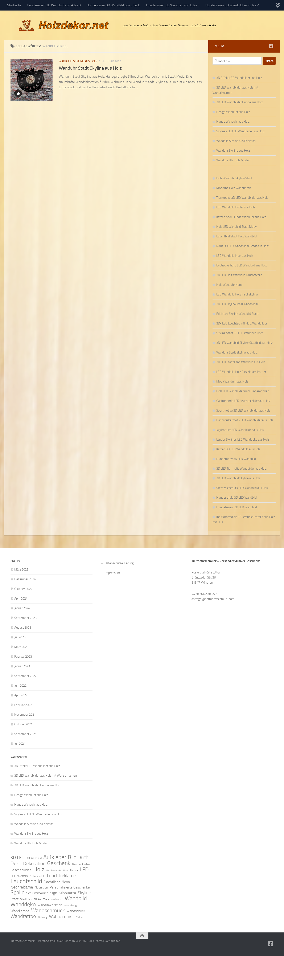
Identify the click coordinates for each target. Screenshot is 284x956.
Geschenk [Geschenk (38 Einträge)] (58, 863)
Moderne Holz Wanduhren (233, 188)
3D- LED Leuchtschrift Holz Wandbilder (241, 323)
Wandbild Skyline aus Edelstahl (236, 141)
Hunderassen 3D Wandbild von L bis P (232, 5)
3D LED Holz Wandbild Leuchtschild (239, 275)
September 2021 (25, 734)
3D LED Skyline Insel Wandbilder (237, 304)
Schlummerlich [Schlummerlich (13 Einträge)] (37, 893)
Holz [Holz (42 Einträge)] (38, 869)
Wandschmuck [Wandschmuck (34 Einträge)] (48, 910)
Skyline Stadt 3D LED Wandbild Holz (239, 333)
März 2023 (21, 647)
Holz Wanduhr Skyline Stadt (234, 178)
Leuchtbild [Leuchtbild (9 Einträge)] (39, 876)
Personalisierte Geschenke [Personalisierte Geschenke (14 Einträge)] (70, 887)
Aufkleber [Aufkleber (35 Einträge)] (54, 857)
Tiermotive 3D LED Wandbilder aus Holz (242, 198)
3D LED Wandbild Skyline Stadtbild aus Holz (244, 343)
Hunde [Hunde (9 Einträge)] (74, 870)
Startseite (14, 5)
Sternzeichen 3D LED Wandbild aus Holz (242, 488)
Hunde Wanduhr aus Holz (233, 121)
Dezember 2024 (25, 579)
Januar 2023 (22, 666)
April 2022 (21, 695)
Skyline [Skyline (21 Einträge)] (84, 892)
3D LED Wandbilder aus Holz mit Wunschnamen (45, 775)
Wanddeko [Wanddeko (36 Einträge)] (23, 904)
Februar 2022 (23, 705)
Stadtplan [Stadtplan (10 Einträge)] (26, 899)
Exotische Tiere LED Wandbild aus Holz (241, 265)
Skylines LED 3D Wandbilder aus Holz (240, 131)
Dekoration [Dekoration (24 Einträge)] (34, 863)
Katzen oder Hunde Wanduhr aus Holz (241, 217)
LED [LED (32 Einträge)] (84, 869)
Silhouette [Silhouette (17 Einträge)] (67, 893)
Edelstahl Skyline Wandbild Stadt (237, 314)
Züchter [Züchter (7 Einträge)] (79, 917)
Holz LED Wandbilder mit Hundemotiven (242, 391)
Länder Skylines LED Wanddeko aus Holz (242, 439)
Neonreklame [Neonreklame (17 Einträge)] (22, 887)
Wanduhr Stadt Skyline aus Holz (90, 68)
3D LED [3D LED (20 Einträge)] (18, 857)
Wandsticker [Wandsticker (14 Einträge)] (75, 911)
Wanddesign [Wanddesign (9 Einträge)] (71, 905)
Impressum (112, 573)
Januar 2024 (22, 608)
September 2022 (25, 676)
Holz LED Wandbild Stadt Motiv (236, 227)
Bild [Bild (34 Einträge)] (72, 857)
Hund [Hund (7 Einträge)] (66, 870)
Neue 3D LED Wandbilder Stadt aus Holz (242, 246)
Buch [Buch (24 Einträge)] (83, 857)
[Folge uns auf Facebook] (270, 46)
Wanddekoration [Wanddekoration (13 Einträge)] (49, 905)
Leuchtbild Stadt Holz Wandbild (236, 236)
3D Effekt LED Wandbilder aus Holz (239, 78)
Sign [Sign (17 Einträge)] (53, 893)
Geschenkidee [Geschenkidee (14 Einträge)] (21, 870)
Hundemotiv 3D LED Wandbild (236, 459)
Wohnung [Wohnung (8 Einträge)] (42, 917)
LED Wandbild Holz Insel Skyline (237, 294)
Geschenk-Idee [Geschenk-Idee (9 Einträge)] (81, 864)
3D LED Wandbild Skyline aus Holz (238, 478)
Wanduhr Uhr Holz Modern (233, 160)
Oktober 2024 (23, 589)
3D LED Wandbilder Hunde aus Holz (239, 102)
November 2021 (25, 714)
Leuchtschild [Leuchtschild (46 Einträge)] (26, 881)
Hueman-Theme (67, 947)
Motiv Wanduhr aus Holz (232, 381)
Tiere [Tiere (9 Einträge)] (46, 899)
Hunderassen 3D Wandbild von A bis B (54, 5)
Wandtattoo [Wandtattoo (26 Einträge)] (23, 916)
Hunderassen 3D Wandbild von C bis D (113, 5)
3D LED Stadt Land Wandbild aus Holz (240, 362)
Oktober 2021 (23, 724)
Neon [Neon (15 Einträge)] (66, 882)
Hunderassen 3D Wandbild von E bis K (172, 5)
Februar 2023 (23, 656)
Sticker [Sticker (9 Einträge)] (38, 899)
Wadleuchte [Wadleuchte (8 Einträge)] (57, 899)
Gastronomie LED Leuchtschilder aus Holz (243, 401)
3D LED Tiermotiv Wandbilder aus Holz (241, 468)
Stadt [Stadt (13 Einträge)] (14, 899)
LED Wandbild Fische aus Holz (235, 207)
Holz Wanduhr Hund (229, 285)
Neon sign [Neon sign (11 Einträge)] (41, 887)
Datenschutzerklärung (119, 563)
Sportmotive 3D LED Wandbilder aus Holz (243, 410)
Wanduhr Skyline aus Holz (78, 61)
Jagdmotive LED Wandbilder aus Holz (240, 430)
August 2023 (22, 627)
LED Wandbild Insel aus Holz (234, 256)
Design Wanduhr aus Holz (233, 112)
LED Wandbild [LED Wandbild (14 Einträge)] (21, 876)
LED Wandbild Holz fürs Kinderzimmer (241, 372)
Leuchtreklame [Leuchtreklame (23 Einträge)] (61, 875)
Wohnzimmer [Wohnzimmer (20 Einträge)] (61, 916)
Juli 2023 (19, 637)
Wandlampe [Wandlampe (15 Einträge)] (20, 911)
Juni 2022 (20, 685)
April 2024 (21, 598)
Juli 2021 (19, 743)
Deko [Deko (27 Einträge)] (16, 863)
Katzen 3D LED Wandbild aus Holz (238, 449)
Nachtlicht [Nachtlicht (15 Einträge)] (52, 882)
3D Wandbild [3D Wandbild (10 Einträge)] (34, 858)
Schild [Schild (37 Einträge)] (18, 892)
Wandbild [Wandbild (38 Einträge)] (76, 898)
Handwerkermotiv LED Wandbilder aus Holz (244, 420)
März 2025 (21, 569)
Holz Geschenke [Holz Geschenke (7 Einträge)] (54, 870)
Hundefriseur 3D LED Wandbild (236, 507)
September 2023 (25, 618)
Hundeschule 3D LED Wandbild (236, 497)
